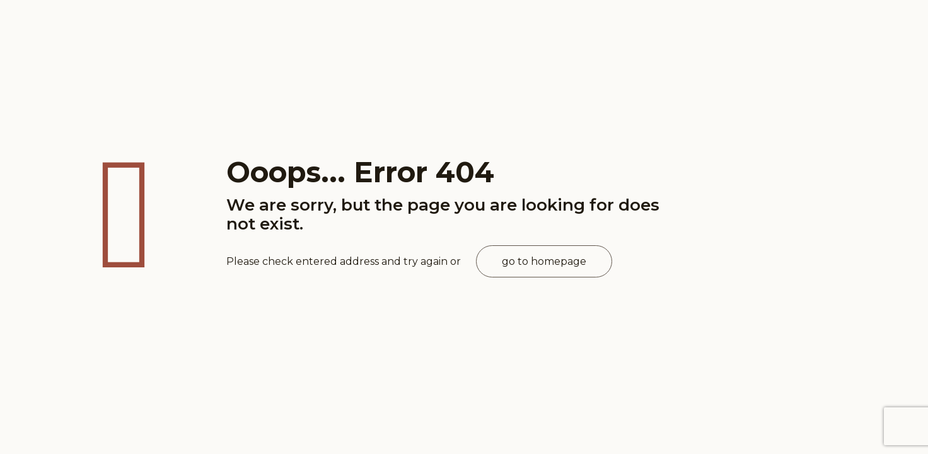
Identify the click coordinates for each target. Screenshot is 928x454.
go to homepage (544, 261)
